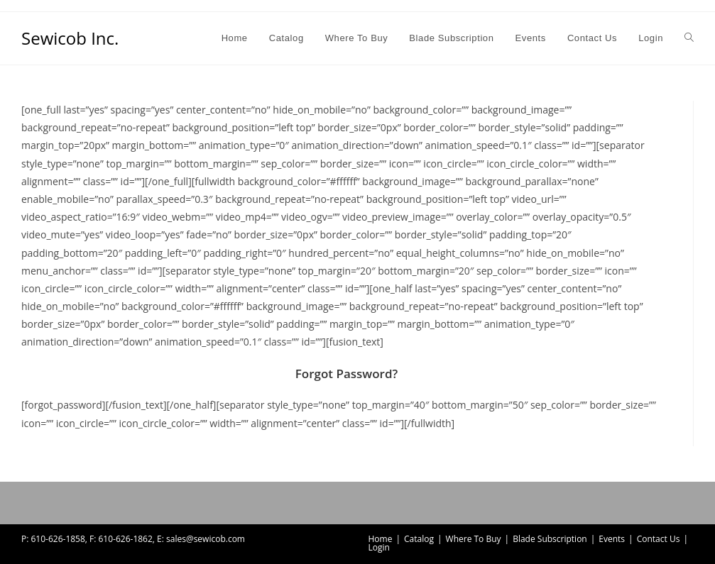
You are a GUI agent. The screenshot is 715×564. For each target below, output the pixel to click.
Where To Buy (473, 539)
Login (379, 547)
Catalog (419, 539)
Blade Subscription (550, 539)
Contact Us (658, 539)
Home (381, 539)
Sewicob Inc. (70, 38)
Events (612, 539)
